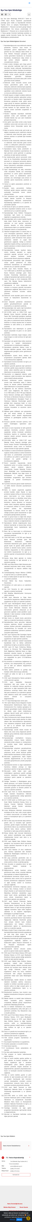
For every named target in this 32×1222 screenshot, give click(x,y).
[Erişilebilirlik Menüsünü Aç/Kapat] (28, 1218)
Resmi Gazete (24, 1207)
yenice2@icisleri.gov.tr (16, 1166)
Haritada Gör (16, 1174)
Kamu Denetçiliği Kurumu (14, 1204)
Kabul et (19, 1219)
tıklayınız (12, 1219)
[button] (16, 1157)
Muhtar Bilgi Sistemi (10, 1207)
